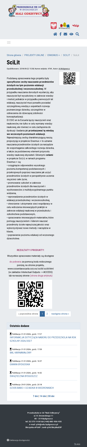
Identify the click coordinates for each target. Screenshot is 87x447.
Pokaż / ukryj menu (9, 42)
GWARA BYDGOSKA (20, 364)
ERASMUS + (53, 55)
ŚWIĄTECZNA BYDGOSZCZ (24, 376)
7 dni (35, 396)
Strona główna (14, 55)
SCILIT (66, 55)
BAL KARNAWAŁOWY (20, 352)
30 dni (51, 396)
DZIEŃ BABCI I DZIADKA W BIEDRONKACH (32, 388)
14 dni (43, 396)
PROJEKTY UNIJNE (34, 55)
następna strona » (60, 313)
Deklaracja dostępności (20, 440)
